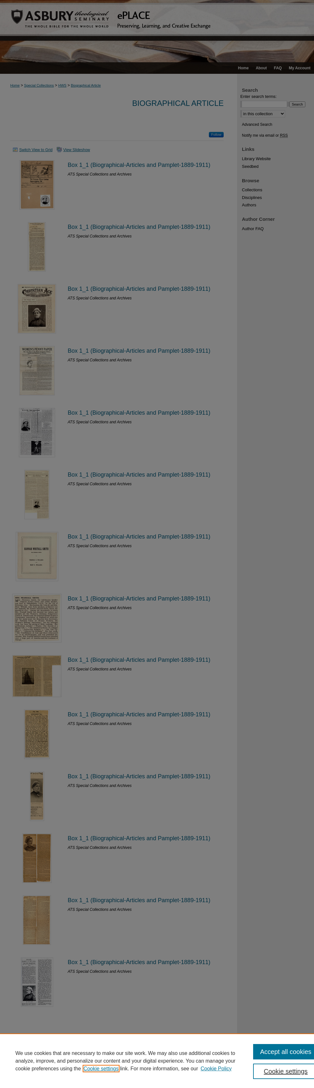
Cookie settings (101, 1068)
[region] (157, 1060)
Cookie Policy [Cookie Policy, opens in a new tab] (216, 1068)
